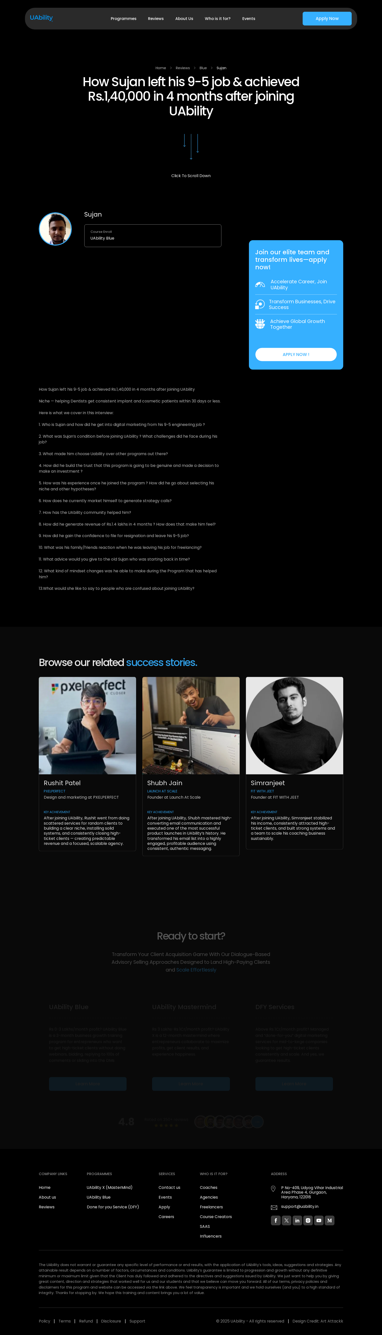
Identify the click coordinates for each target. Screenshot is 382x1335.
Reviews (156, 18)
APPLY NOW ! (296, 356)
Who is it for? (218, 18)
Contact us (169, 1187)
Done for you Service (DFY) (113, 1207)
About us (47, 1197)
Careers (166, 1216)
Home (161, 67)
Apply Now (327, 18)
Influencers (211, 1236)
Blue (203, 67)
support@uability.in (299, 1206)
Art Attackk (331, 1321)
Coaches (208, 1187)
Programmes (123, 18)
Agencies (209, 1197)
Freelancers (211, 1207)
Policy (44, 1321)
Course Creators (216, 1216)
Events (248, 18)
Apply (164, 1207)
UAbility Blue (99, 1197)
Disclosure (111, 1321)
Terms (65, 1321)
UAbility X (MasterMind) (110, 1187)
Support (137, 1321)
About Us (184, 18)
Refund (86, 1321)
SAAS (205, 1226)
